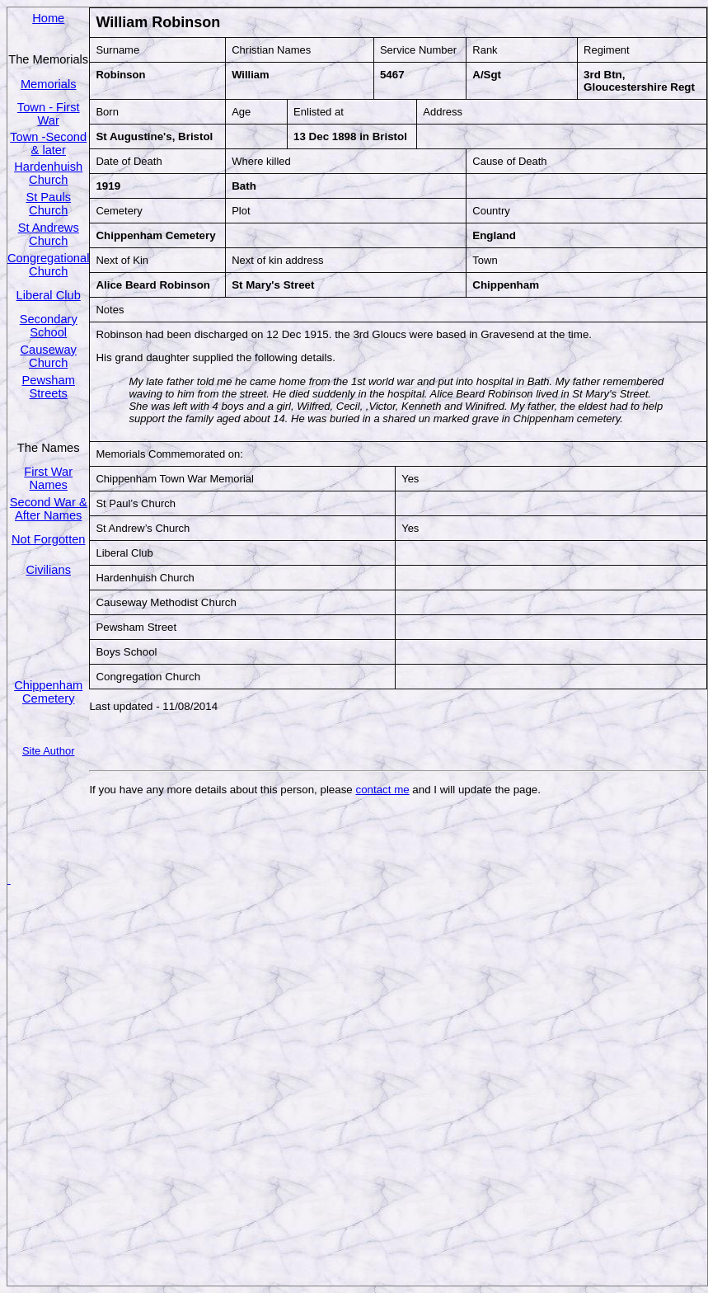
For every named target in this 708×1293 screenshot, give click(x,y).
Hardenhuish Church (48, 173)
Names (48, 484)
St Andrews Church (48, 234)
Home (48, 18)
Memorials (49, 84)
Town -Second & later (48, 143)
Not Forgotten (49, 539)
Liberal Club (48, 295)
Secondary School (48, 326)
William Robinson (158, 22)
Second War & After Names (48, 509)
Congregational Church (48, 265)
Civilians (48, 569)
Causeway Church (48, 356)
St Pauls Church (48, 203)
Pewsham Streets (48, 387)
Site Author (48, 751)
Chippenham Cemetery (48, 692)
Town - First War (48, 114)
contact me (382, 789)
